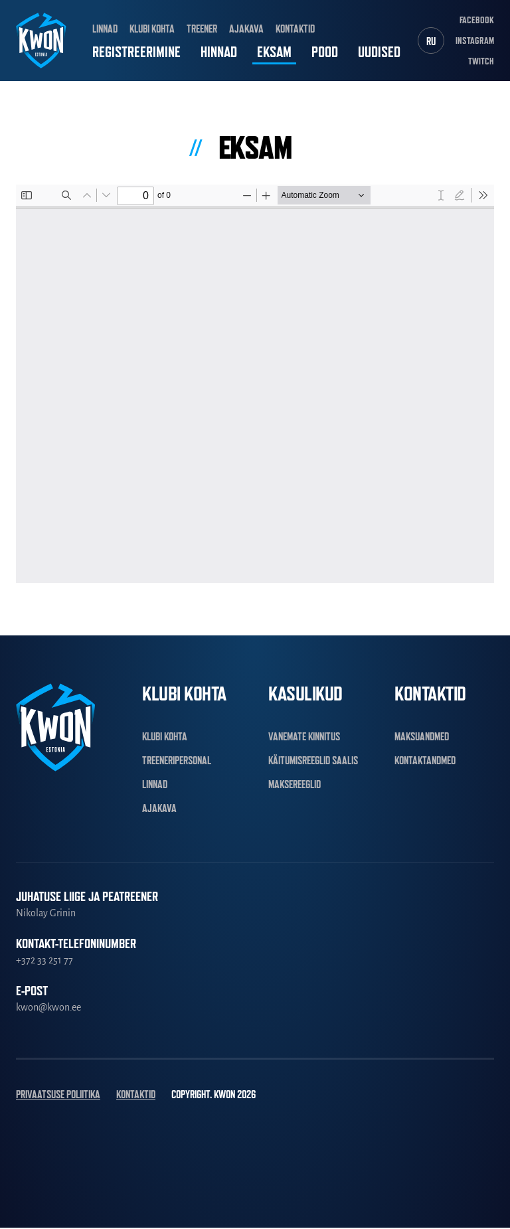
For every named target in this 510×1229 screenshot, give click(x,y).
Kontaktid (295, 29)
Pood (324, 52)
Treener (202, 29)
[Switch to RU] (431, 41)
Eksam (274, 52)
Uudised (379, 52)
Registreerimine (136, 52)
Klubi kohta (152, 29)
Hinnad (219, 52)
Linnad (105, 29)
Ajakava (246, 29)
